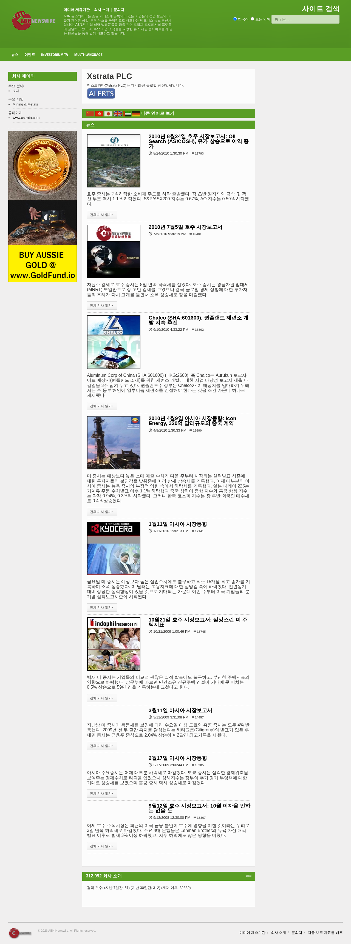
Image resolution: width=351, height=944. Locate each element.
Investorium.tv (54, 54)
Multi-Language (88, 54)
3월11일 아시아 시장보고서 (180, 710)
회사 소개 (101, 10)
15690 (197, 430)
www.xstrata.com (26, 118)
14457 (199, 717)
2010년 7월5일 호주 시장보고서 (185, 227)
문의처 (119, 10)
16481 (197, 234)
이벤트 (29, 54)
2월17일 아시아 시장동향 (178, 758)
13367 (201, 817)
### (248, 876)
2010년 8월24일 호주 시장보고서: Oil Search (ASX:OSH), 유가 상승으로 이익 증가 (199, 141)
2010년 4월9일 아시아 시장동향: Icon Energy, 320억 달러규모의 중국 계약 (192, 420)
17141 (199, 531)
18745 (201, 631)
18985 (199, 765)
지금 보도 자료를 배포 (325, 933)
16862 (199, 329)
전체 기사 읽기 (102, 214)
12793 (199, 153)
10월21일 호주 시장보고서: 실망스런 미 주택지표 (198, 622)
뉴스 (14, 54)
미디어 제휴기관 (77, 10)
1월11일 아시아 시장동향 (178, 524)
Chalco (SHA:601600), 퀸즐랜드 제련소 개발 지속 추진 (198, 320)
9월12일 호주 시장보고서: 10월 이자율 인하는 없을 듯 (199, 808)
